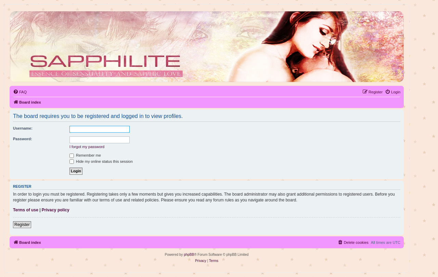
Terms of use (25, 210)
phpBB (189, 254)
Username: (23, 128)
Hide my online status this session (101, 161)
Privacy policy (55, 210)
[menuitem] (20, 92)
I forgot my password (86, 147)
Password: (22, 139)
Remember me (85, 155)
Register (22, 224)
